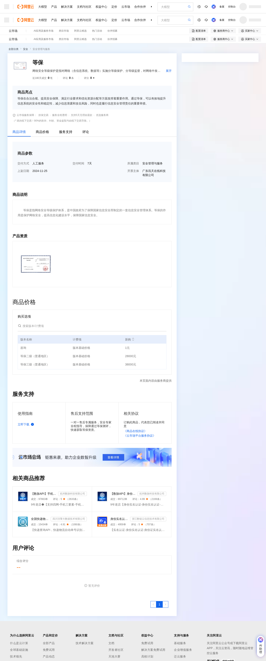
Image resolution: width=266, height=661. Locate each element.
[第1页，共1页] (159, 604)
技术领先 (16, 656)
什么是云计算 (19, 643)
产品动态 (49, 656)
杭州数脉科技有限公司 (72, 493)
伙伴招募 (112, 30)
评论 (85, 132)
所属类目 (133, 163)
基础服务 (180, 643)
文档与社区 (84, 6)
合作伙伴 (140, 6)
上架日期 (23, 171)
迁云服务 (180, 656)
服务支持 (65, 132)
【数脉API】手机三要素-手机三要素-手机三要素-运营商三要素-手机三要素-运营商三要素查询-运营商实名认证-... (44, 493)
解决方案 (67, 6)
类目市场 (64, 30)
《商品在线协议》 (135, 431)
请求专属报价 (240, 141)
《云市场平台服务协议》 (140, 435)
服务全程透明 (59, 115)
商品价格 (42, 132)
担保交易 (43, 115)
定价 (114, 6)
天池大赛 (114, 656)
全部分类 (13, 49)
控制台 (232, 6)
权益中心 (101, 6)
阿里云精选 (80, 30)
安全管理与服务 (41, 49)
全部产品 (49, 643)
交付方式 (23, 163)
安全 (25, 49)
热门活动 (97, 30)
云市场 (125, 6)
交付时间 (78, 163)
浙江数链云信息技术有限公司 (148, 518)
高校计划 (147, 656)
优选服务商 (102, 115)
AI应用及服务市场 (43, 30)
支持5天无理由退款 (81, 115)
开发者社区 (116, 649)
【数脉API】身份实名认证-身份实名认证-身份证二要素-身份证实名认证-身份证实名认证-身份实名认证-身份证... (123, 493)
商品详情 (19, 132)
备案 (221, 6)
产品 (54, 6)
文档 (111, 643)
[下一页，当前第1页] (165, 604)
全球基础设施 (19, 649)
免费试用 (49, 649)
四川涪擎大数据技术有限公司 (69, 518)
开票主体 (133, 171)
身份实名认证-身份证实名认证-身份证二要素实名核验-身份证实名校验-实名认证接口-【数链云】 (119, 519)
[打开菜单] (6, 6)
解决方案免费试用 (153, 649)
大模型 (42, 6)
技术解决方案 (85, 643)
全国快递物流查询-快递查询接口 (40, 519)
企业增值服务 (183, 649)
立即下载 (27, 424)
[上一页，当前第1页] (153, 604)
